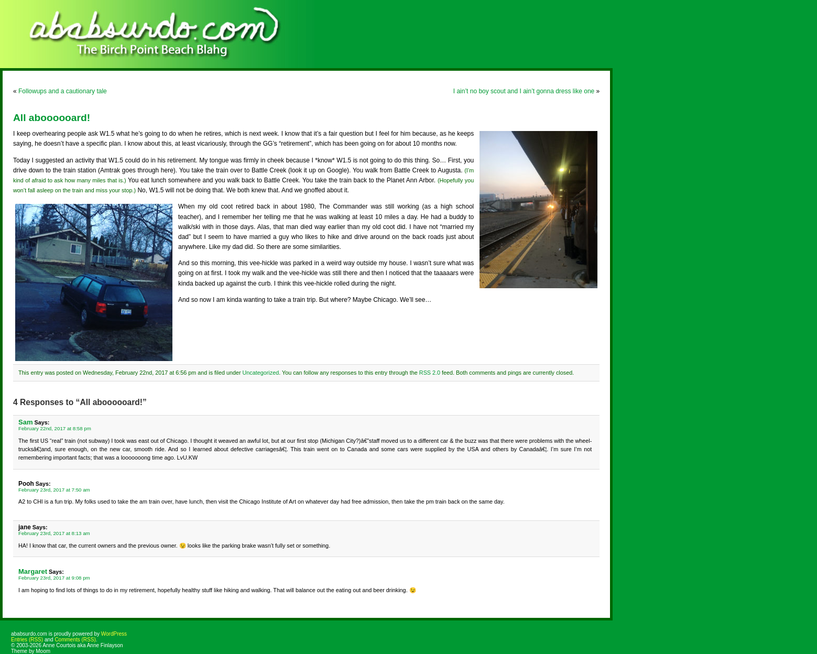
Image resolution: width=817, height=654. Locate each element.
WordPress (114, 634)
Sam (25, 422)
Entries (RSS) (27, 639)
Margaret (32, 571)
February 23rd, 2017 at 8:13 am (54, 533)
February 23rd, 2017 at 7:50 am (54, 490)
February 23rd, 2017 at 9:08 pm (54, 578)
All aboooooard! (51, 117)
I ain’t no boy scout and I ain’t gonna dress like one (524, 91)
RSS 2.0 (429, 372)
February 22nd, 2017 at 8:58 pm (54, 428)
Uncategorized (261, 372)
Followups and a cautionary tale (62, 91)
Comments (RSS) (75, 639)
